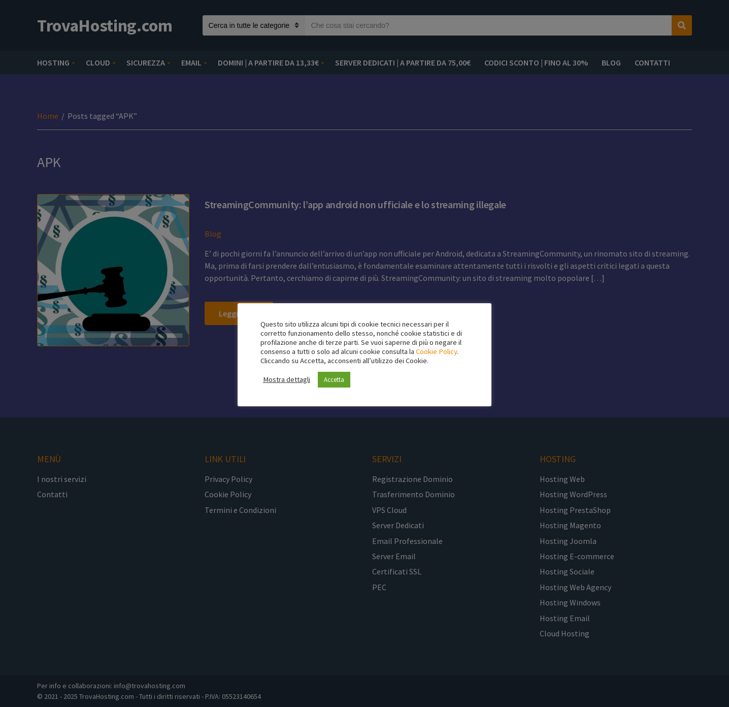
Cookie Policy (436, 351)
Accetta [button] (334, 379)
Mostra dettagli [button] (286, 379)
